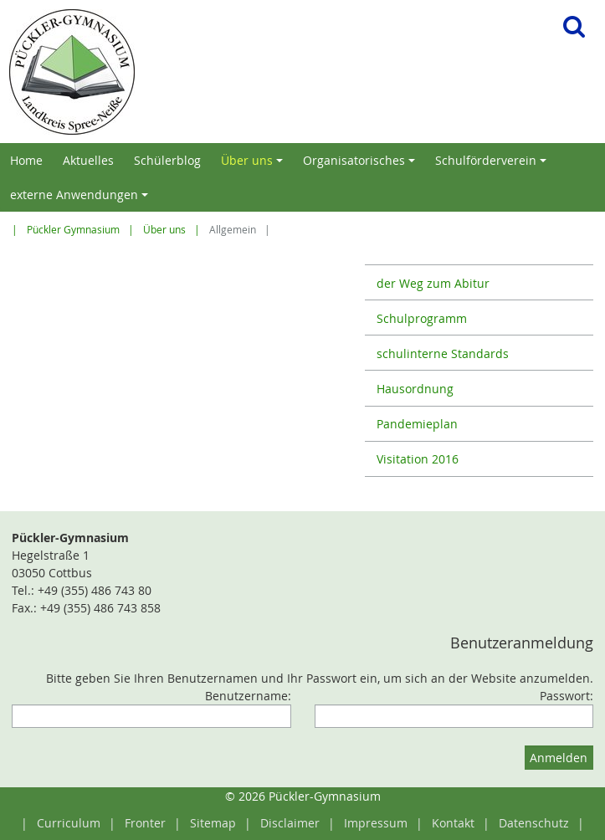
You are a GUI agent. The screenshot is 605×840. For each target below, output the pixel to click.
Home (26, 160)
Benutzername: (248, 696)
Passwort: (566, 696)
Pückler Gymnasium (73, 230)
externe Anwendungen (81, 199)
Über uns (254, 164)
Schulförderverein (493, 164)
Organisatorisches (361, 164)
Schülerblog (167, 160)
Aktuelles (88, 160)
